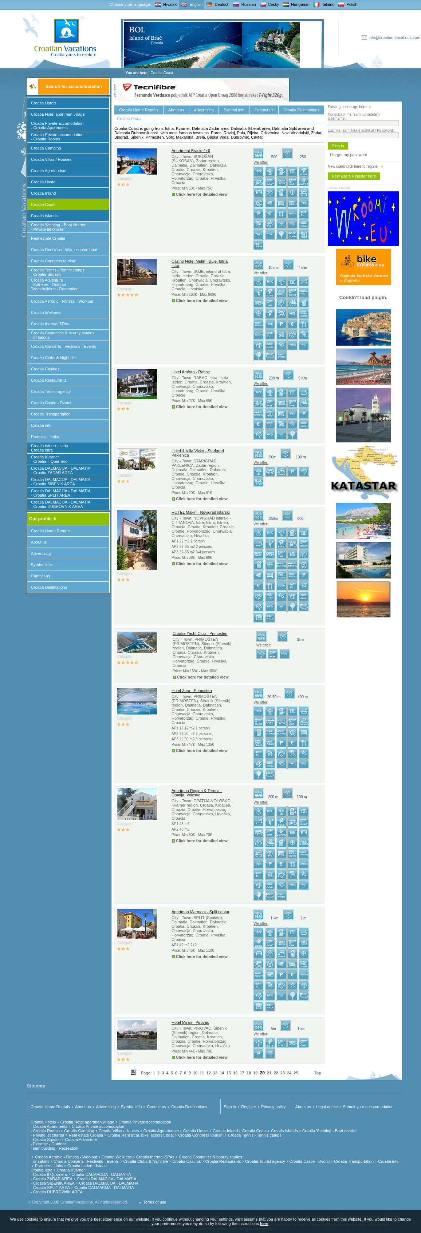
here (264, 1223)
